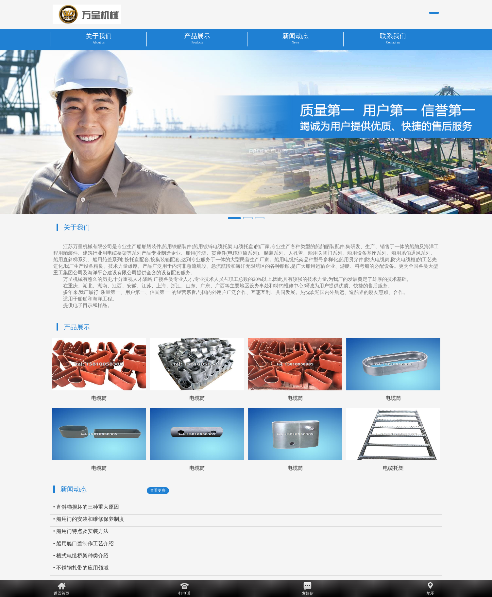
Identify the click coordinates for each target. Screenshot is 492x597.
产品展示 (77, 327)
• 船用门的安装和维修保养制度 (89, 519)
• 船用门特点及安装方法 (81, 531)
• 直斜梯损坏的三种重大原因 (86, 507)
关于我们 (77, 227)
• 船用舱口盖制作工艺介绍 (83, 543)
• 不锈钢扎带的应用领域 (81, 568)
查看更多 (158, 490)
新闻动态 (73, 489)
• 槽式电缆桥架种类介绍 (81, 555)
